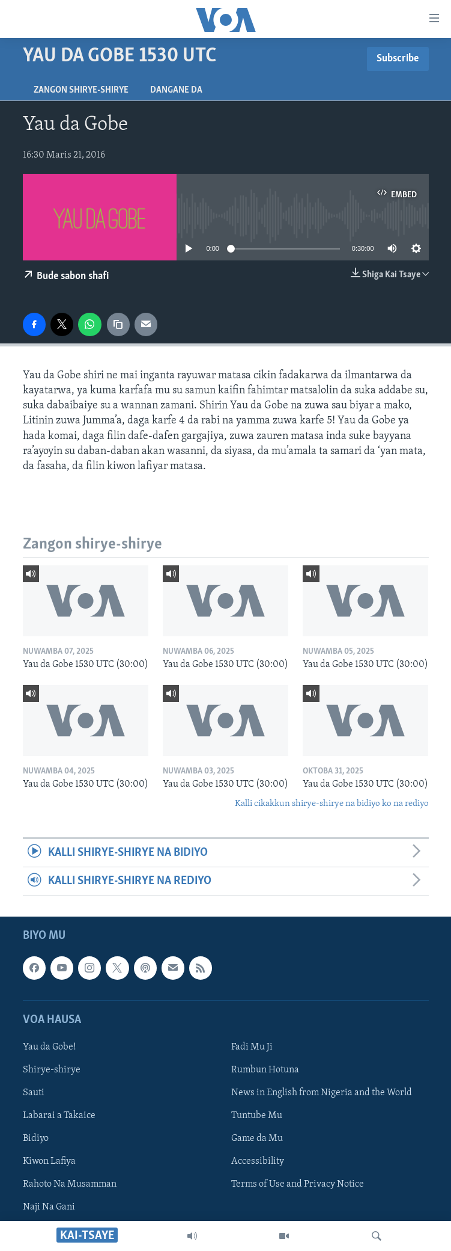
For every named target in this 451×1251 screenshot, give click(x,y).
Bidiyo (36, 1138)
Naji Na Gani (49, 1207)
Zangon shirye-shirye (81, 90)
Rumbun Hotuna (265, 1070)
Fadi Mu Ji (252, 1047)
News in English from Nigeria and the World (321, 1093)
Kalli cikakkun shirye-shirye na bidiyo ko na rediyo (332, 803)
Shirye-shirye (51, 1070)
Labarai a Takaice (59, 1115)
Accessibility (257, 1161)
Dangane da (176, 90)
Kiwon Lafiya (49, 1161)
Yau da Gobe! (49, 1047)
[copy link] (118, 324)
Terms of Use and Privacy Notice (297, 1184)
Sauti (33, 1093)
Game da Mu (257, 1138)
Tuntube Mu (256, 1115)
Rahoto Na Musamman (70, 1184)
